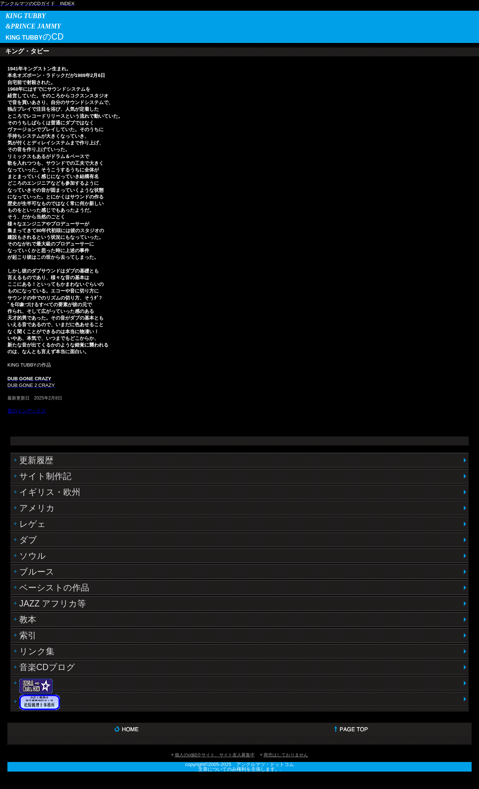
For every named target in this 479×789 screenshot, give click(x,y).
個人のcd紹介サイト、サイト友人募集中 (215, 755)
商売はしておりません (286, 755)
